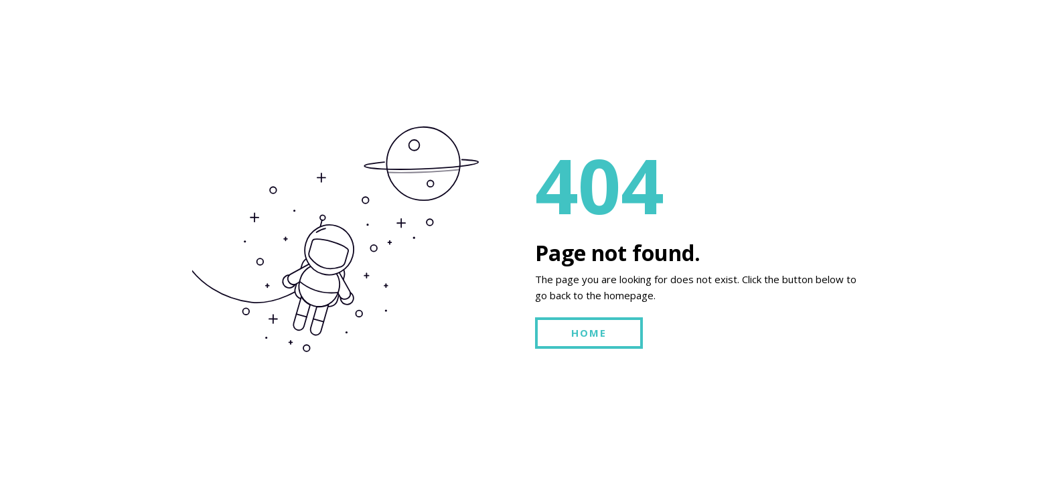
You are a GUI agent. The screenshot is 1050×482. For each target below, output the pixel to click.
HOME (589, 332)
